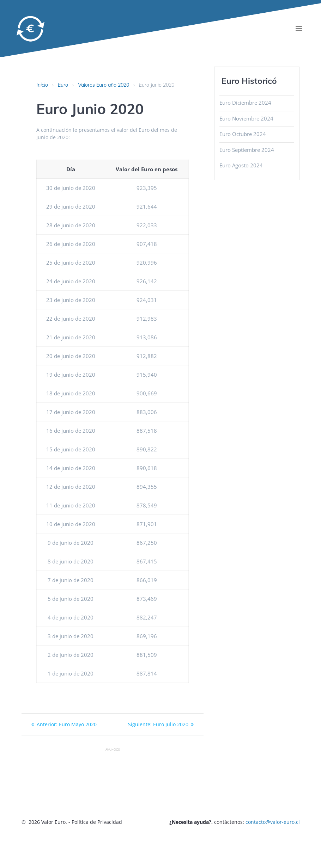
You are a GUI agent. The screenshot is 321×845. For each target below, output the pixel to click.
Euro (63, 85)
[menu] (299, 28)
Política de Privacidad (97, 822)
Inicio (42, 85)
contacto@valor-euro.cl (273, 822)
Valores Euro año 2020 (103, 85)
